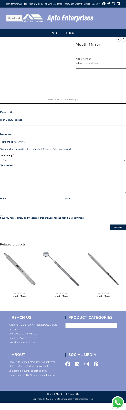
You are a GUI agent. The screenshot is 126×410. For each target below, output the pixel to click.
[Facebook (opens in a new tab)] (103, 4)
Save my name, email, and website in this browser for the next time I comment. (42, 217)
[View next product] (123, 39)
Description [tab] (55, 99)
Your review (7, 165)
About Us (60, 394)
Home (50, 394)
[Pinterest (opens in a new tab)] (108, 4)
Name (4, 198)
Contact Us (73, 394)
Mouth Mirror (92, 63)
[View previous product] (118, 39)
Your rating (7, 156)
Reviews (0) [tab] (71, 99)
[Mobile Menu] (70, 33)
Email (69, 198)
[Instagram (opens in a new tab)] (113, 4)
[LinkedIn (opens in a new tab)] (118, 4)
